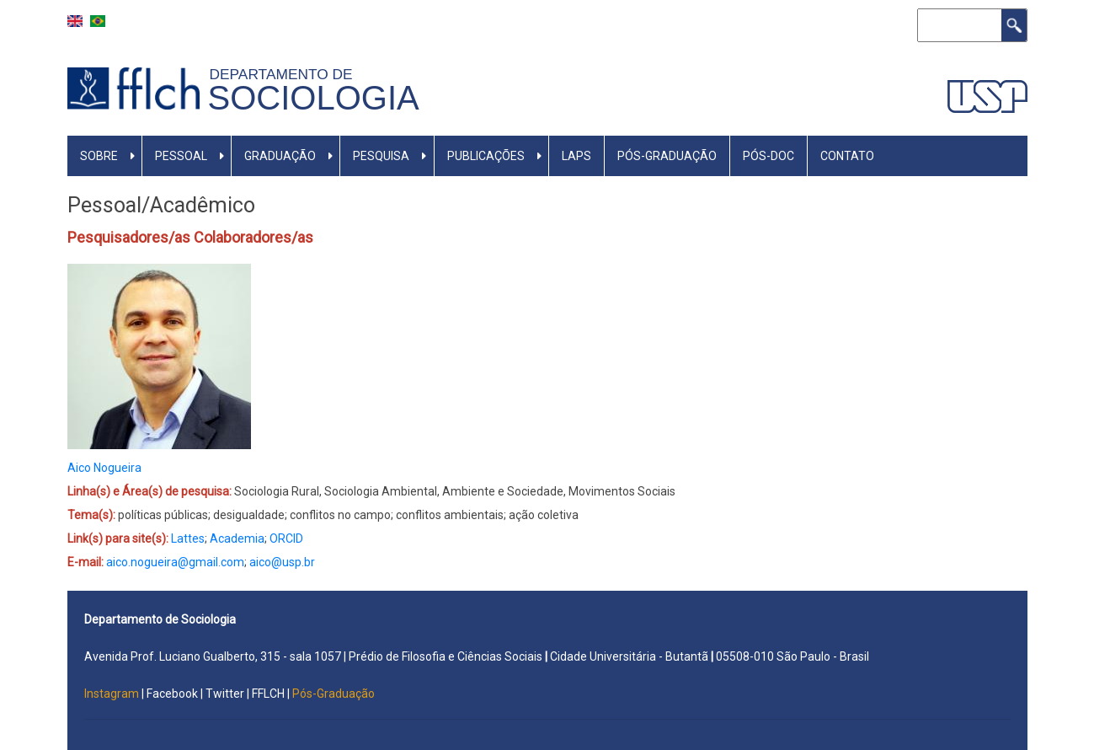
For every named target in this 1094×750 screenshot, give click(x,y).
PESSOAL (181, 156)
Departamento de (285, 74)
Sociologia (313, 97)
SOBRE (99, 156)
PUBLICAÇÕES (486, 156)
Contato (847, 156)
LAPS (576, 156)
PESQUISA (381, 156)
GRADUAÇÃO (280, 156)
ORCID (286, 538)
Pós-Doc (768, 156)
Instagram (112, 693)
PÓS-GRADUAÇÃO (667, 156)
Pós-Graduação (333, 693)
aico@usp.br (282, 562)
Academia (237, 538)
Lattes (188, 538)
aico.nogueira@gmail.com (175, 562)
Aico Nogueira (104, 467)
